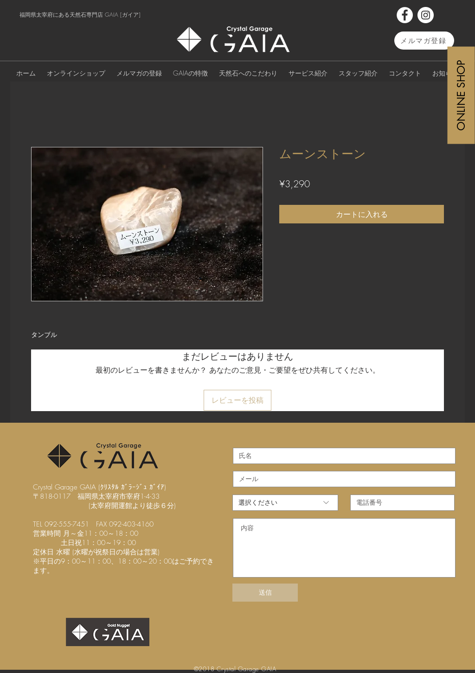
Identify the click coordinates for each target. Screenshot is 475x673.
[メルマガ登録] (424, 41)
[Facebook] (405, 15)
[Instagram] (425, 15)
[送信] (265, 593)
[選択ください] (285, 503)
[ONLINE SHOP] (461, 95)
